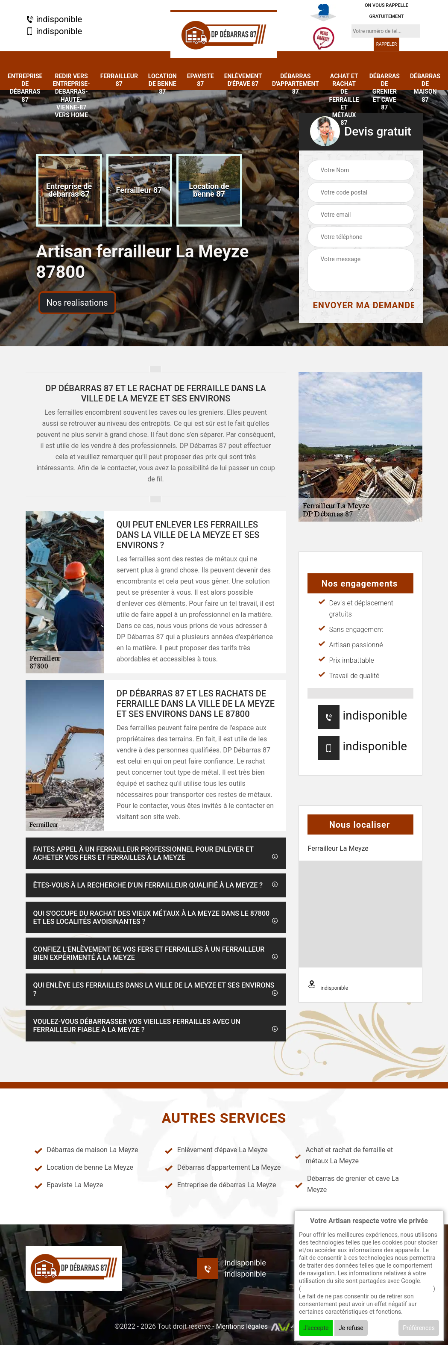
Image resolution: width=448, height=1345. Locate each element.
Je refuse (351, 1327)
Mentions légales (242, 1326)
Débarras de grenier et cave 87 (384, 92)
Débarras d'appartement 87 (295, 84)
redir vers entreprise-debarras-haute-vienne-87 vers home (71, 95)
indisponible (54, 19)
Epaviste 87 (200, 80)
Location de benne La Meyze (83, 1167)
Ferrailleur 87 (119, 80)
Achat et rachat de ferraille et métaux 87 (344, 99)
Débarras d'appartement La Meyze (222, 1167)
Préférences (419, 1327)
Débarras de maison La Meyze (86, 1150)
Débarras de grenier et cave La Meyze (347, 1184)
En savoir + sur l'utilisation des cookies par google (367, 1288)
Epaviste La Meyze (68, 1185)
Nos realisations (77, 303)
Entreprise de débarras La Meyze (220, 1185)
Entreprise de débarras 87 (25, 88)
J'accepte (315, 1327)
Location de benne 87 (162, 84)
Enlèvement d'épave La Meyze (216, 1150)
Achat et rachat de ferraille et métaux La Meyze (344, 1155)
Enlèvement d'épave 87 (243, 80)
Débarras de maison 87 (425, 88)
